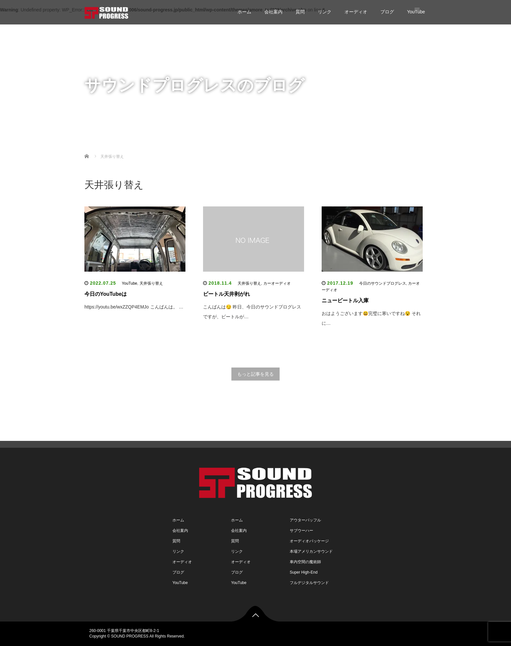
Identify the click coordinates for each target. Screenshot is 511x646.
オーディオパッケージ (309, 541)
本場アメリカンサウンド (311, 551)
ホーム (244, 11)
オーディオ (355, 11)
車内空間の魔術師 (305, 562)
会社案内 (273, 11)
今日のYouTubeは (105, 294)
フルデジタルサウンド (309, 582)
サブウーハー (301, 530)
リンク (324, 11)
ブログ (387, 11)
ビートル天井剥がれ (226, 294)
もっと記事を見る (255, 374)
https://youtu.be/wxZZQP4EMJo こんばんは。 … (133, 306)
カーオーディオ (277, 283)
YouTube (248, 109)
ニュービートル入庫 (345, 300)
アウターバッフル (305, 520)
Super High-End (303, 572)
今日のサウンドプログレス (382, 283)
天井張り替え (151, 283)
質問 (300, 11)
